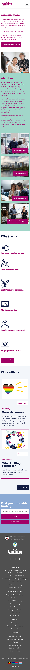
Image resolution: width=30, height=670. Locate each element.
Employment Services (15, 610)
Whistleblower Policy (15, 585)
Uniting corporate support (17, 221)
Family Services (15, 613)
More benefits (7, 360)
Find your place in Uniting (11, 44)
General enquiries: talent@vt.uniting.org (15, 579)
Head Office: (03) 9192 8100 (15, 576)
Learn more (22, 403)
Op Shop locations (15, 648)
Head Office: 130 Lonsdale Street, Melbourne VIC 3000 (15, 572)
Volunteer (15, 642)
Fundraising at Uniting (15, 636)
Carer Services (15, 607)
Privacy (12, 666)
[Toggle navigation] (27, 3)
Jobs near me (15, 522)
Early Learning (15, 604)
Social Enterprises (15, 645)
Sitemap (17, 666)
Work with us (23, 487)
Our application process (15, 626)
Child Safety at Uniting (15, 588)
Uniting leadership (20, 198)
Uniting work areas (20, 151)
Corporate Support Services (15, 595)
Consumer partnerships (15, 639)
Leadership (15, 598)
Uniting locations (20, 174)
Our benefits (15, 629)
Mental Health (15, 616)
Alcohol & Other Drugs (15, 601)
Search (15, 516)
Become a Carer (15, 651)
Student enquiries (15, 582)
